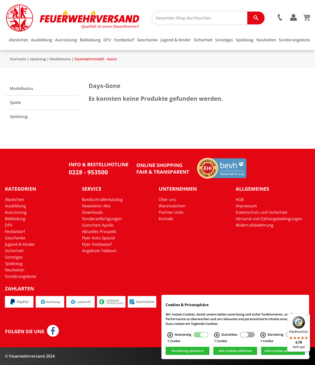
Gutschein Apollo (98, 225)
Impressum (246, 206)
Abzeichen (14, 199)
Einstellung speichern (188, 351)
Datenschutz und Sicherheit (261, 212)
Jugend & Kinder (20, 244)
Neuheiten (14, 270)
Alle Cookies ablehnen (235, 351)
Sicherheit (14, 250)
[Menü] (307, 316)
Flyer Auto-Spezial (98, 238)
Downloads (92, 212)
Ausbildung (15, 206)
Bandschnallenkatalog (102, 199)
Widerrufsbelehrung (254, 225)
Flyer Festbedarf (97, 244)
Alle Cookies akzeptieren (283, 351)
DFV (8, 225)
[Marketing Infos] (263, 336)
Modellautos (60, 59)
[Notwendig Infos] (170, 336)
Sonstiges (14, 257)
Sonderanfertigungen (102, 218)
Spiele (15, 102)
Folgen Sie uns (24, 331)
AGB (240, 199)
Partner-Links (171, 212)
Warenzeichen (172, 206)
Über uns (167, 199)
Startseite (18, 59)
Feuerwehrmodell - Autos (96, 59)
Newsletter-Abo (96, 206)
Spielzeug (38, 59)
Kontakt (166, 218)
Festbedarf (15, 231)
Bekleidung (15, 218)
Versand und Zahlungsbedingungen (269, 218)
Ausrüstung (16, 212)
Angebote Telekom (99, 250)
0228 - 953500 (88, 172)
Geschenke (15, 238)
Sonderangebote (20, 276)
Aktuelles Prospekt (99, 231)
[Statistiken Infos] (217, 336)
